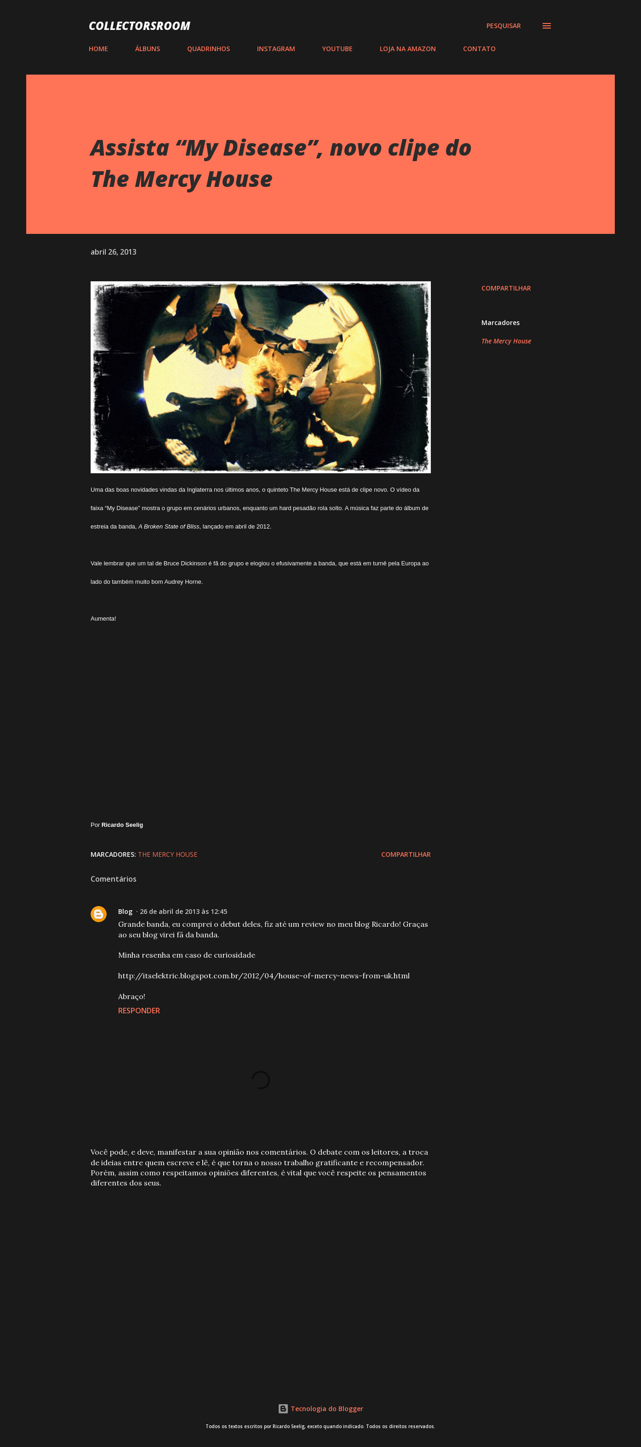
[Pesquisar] (503, 25)
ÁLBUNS (147, 48)
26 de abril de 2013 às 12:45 (183, 911)
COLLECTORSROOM (139, 25)
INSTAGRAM (276, 48)
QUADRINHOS (208, 48)
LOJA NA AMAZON (408, 48)
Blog (125, 911)
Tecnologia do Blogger (320, 1408)
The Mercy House (506, 341)
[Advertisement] (246, 1263)
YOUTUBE (337, 48)
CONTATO (479, 48)
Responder (139, 1010)
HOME (98, 48)
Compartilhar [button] (506, 288)
